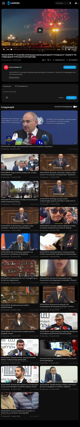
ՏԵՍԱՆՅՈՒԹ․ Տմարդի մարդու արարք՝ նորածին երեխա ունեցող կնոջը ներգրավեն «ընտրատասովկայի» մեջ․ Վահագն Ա (18, 360)
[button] (76, 3)
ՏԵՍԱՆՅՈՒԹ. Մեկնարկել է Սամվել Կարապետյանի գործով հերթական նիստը (19, 201)
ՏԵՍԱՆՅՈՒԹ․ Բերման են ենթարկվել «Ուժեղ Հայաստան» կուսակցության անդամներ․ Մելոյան (58, 279)
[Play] (4, 49)
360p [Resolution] (72, 49)
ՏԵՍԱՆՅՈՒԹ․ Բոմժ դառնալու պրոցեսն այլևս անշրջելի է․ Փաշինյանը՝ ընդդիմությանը (17, 227)
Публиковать (71, 97)
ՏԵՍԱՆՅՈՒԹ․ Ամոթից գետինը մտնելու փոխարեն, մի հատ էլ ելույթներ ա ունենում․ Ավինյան (58, 386)
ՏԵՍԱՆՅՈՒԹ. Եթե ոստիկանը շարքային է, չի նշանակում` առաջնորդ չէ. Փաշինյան (17, 253)
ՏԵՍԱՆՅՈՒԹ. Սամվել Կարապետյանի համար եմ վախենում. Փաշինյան (26, 146)
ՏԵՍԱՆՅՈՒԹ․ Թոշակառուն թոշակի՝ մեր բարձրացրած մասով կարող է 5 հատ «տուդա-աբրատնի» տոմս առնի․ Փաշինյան (57, 306)
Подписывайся (70, 67)
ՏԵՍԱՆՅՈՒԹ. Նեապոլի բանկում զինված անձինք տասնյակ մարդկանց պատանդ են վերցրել (57, 227)
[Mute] (69, 49)
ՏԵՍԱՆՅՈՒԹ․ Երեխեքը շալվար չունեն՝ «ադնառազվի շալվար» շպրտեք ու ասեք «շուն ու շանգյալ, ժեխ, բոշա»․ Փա (57, 201)
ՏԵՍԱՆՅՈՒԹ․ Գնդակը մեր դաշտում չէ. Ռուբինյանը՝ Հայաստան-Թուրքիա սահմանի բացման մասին (19, 386)
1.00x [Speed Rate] (62, 49)
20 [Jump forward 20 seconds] (65, 49)
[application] (40, 30)
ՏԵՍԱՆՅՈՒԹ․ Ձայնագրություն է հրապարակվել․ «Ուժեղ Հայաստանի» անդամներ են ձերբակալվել (58, 253)
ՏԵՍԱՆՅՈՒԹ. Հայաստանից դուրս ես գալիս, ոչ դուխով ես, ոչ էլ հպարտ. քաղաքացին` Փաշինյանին (18, 413)
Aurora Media (15, 67)
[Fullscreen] (76, 49)
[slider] (33, 49)
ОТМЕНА (61, 97)
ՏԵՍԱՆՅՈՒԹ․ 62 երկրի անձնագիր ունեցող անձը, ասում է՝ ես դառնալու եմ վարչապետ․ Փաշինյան (58, 174)
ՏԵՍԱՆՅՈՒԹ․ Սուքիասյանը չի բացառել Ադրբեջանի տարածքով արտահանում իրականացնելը (59, 332)
